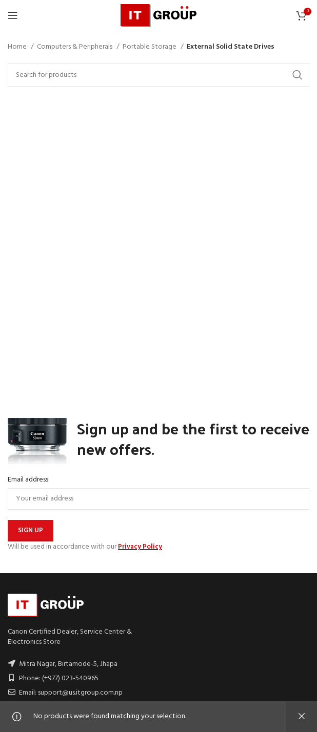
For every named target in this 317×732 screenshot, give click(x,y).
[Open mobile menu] (13, 15)
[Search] (158, 75)
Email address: (29, 480)
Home (18, 47)
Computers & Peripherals (75, 47)
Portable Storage (150, 47)
